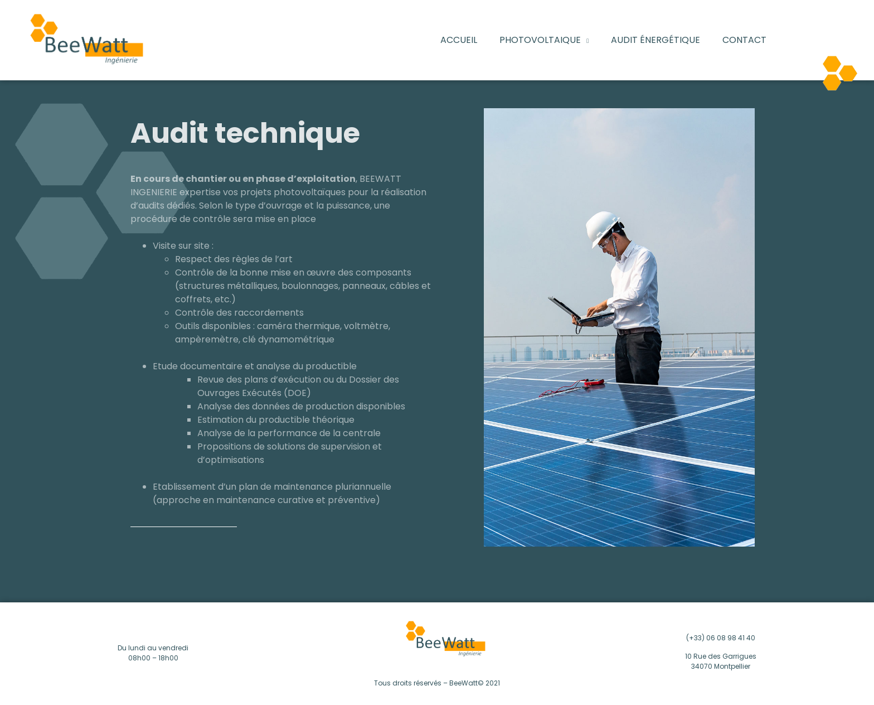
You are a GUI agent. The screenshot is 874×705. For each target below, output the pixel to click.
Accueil (458, 39)
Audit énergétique (655, 39)
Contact (744, 39)
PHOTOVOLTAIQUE (544, 40)
